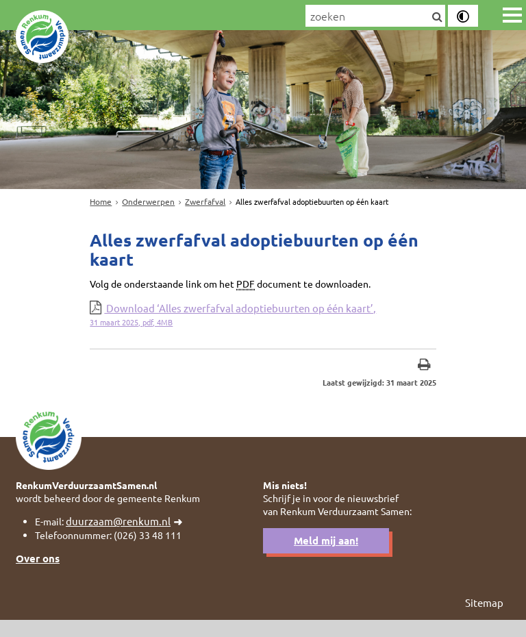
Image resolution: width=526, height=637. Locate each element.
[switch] (463, 16)
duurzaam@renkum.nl (122, 535)
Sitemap (484, 619)
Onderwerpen (148, 201)
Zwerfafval (205, 201)
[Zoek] (436, 17)
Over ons (38, 574)
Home (101, 201)
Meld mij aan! (326, 555)
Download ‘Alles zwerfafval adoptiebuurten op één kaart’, (263, 321)
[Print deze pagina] (424, 373)
